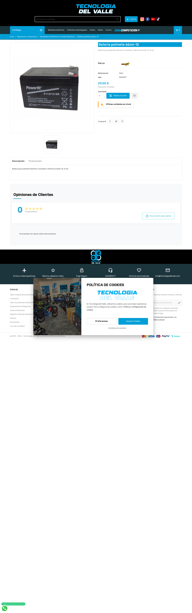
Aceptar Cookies (133, 321)
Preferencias (101, 321)
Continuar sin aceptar (117, 328)
